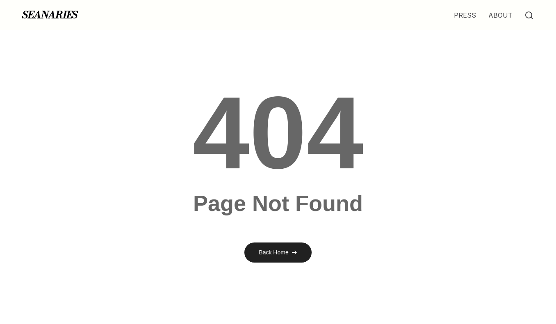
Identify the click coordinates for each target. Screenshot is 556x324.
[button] (529, 15)
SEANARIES (49, 15)
